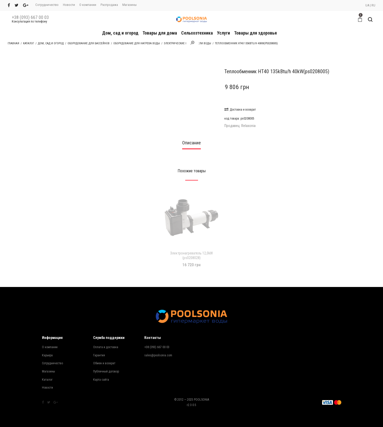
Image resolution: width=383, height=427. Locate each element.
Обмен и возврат (104, 363)
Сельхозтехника (197, 33)
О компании (87, 5)
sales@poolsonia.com (158, 355)
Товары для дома (160, 33)
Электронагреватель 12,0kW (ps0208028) (191, 255)
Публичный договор (106, 371)
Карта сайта (101, 379)
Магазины (129, 5)
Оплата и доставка (105, 347)
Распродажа (109, 5)
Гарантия (99, 355)
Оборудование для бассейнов (89, 43)
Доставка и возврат (240, 109)
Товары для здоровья (255, 33)
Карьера (47, 355)
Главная (13, 43)
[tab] (191, 144)
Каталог (28, 43)
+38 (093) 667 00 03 (30, 17)
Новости (69, 5)
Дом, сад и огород (120, 33)
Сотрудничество (47, 5)
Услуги (223, 33)
